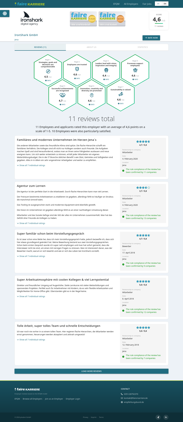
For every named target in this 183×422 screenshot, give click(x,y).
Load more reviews (91, 371)
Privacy (85, 417)
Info (48, 80)
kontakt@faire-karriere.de (134, 398)
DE (158, 3)
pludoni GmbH (25, 417)
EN (165, 3)
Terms (101, 417)
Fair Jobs (147, 3)
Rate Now (151, 37)
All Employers (131, 3)
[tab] (40, 47)
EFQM (116, 3)
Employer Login (73, 398)
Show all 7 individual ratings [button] (31, 165)
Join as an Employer (54, 398)
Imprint (94, 417)
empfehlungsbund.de (132, 402)
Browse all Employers (32, 398)
